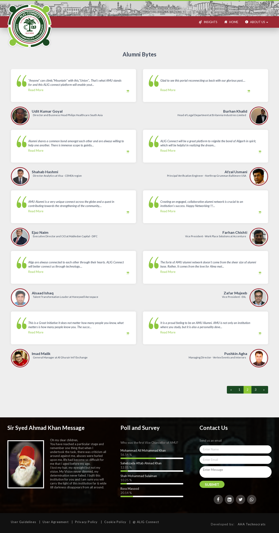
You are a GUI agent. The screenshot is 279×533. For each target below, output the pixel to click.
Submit (212, 484)
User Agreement (56, 522)
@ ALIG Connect (146, 522)
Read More (76, 85)
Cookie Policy (115, 522)
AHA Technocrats (252, 524)
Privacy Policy (86, 522)
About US (256, 22)
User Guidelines (23, 522)
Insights (207, 22)
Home (231, 22)
